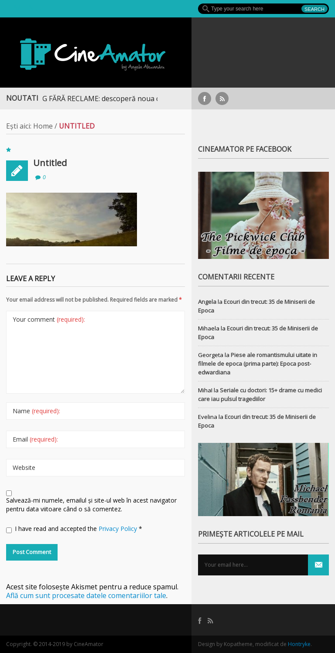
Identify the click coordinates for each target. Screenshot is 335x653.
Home (43, 126)
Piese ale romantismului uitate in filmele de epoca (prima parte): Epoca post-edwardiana (257, 363)
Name (36, 411)
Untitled (50, 163)
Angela (207, 302)
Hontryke (299, 644)
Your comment (49, 319)
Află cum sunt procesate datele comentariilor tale (86, 595)
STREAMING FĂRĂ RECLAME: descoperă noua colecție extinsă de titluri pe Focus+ (141, 98)
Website (24, 467)
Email (35, 439)
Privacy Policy (119, 528)
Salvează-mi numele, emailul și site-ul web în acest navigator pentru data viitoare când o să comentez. (91, 504)
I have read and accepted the (74, 528)
